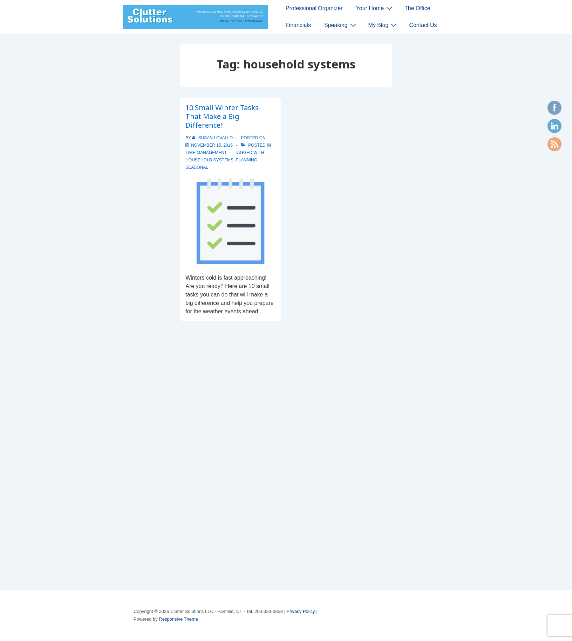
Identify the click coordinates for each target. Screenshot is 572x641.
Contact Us (423, 25)
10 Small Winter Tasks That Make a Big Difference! (222, 116)
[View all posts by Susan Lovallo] (213, 137)
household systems (209, 160)
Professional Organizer (314, 8)
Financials (298, 25)
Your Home (375, 8)
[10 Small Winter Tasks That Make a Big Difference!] (212, 145)
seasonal (196, 167)
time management (206, 152)
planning (246, 160)
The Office (417, 8)
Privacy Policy (301, 611)
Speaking (341, 25)
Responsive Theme (178, 619)
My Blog (383, 25)
